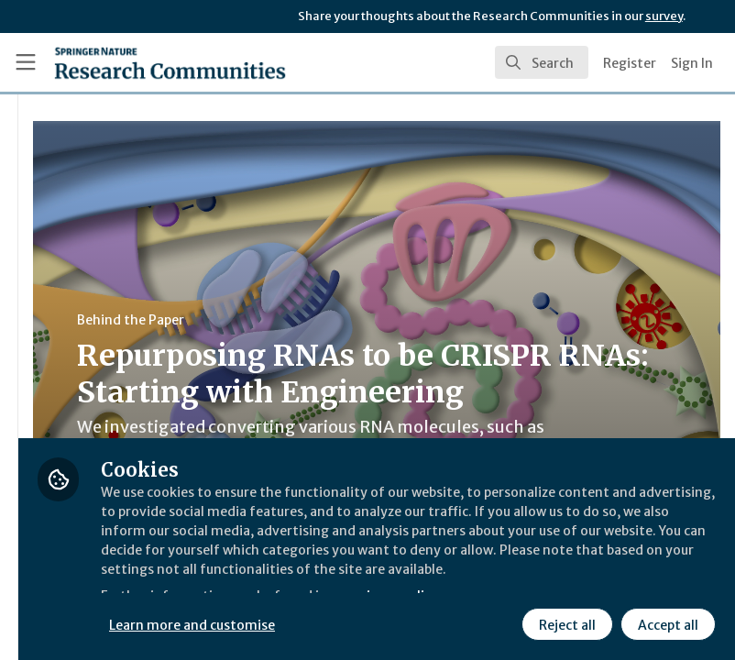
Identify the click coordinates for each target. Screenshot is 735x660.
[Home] (170, 62)
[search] (541, 62)
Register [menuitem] (629, 63)
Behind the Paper (346, 320)
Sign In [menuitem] (692, 63)
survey (664, 16)
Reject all (564, 622)
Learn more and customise (410, 622)
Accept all (665, 622)
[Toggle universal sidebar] (25, 62)
